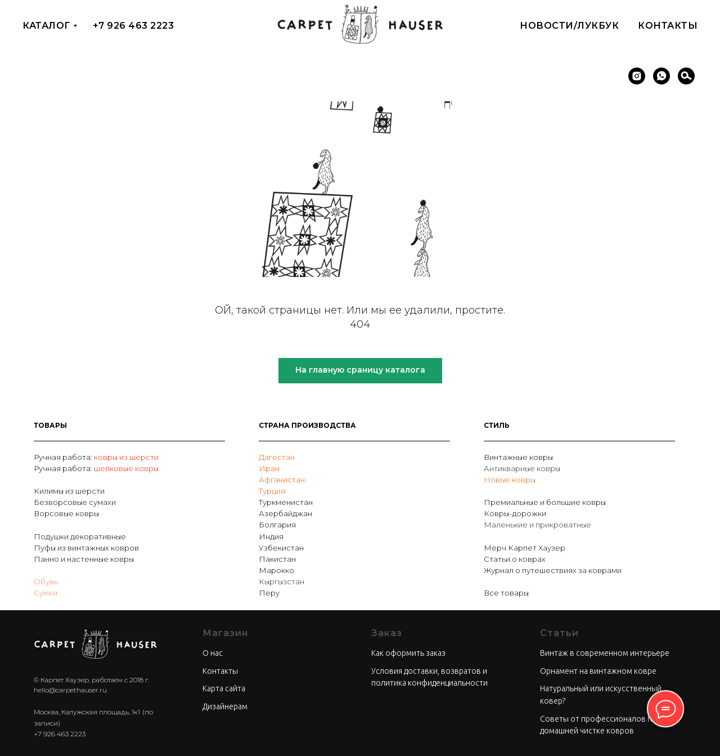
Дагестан (277, 457)
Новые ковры (510, 479)
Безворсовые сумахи (75, 502)
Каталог (46, 25)
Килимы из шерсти (69, 490)
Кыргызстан (281, 581)
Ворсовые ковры (66, 513)
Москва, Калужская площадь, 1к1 (87, 712)
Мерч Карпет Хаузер (524, 547)
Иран (269, 468)
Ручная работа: (64, 457)
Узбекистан (281, 547)
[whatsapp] (661, 76)
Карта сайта (223, 688)
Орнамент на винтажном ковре (598, 671)
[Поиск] (686, 76)
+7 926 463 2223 (133, 25)
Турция (272, 490)
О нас (212, 652)
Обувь (46, 581)
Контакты (668, 25)
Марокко (276, 570)
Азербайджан (285, 513)
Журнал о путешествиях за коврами (553, 570)
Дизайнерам (225, 706)
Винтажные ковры (518, 457)
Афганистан (282, 479)
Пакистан (277, 558)
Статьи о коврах (515, 558)
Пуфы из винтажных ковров (86, 547)
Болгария (277, 524)
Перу (269, 592)
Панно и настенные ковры (84, 558)
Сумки (45, 592)
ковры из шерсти (126, 457)
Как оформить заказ (408, 652)
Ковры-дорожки (515, 513)
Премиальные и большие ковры (545, 502)
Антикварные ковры (522, 468)
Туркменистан (286, 502)
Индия (271, 536)
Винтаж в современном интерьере (604, 652)
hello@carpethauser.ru (70, 690)
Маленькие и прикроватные (537, 524)
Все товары (506, 592)
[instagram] (636, 76)
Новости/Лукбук (569, 25)
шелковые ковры (126, 468)
